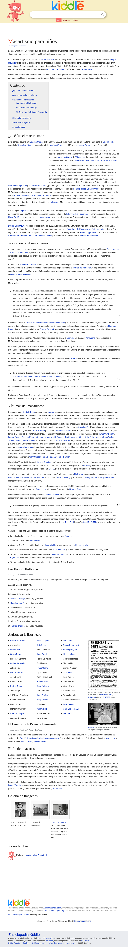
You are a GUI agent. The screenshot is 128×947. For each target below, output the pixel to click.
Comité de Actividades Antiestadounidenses (45, 323)
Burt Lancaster (71, 437)
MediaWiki (85, 941)
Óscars (68, 536)
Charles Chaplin (51, 495)
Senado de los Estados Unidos (86, 189)
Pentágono (90, 338)
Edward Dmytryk (47, 329)
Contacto (70, 943)
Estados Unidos (48, 59)
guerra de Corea (83, 145)
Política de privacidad (56, 943)
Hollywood (54, 202)
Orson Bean (15, 654)
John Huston (95, 437)
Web (58, 20)
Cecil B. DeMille (90, 522)
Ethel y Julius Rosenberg (77, 214)
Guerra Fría (108, 142)
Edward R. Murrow (28, 264)
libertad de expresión (17, 186)
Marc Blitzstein (16, 672)
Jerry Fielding (43, 686)
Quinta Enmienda (38, 186)
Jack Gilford (42, 709)
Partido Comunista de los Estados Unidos (32, 195)
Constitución (83, 427)
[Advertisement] (64, 30)
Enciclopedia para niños (17, 46)
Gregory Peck (28, 437)
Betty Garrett (42, 700)
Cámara (73, 358)
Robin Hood (41, 489)
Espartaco (14, 558)
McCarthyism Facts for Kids (38, 855)
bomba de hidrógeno (89, 236)
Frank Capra (42, 668)
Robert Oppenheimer (89, 232)
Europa (51, 412)
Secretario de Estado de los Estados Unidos (86, 229)
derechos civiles (26, 447)
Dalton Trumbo (38, 430)
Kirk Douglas (58, 437)
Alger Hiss (24, 211)
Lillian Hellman (69, 654)
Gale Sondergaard (71, 709)
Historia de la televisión (20, 274)
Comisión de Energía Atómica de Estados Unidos (30, 236)
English (75, 20)
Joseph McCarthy (64, 157)
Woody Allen (34, 541)
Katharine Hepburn (43, 437)
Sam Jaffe (67, 672)
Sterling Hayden (90, 477)
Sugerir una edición (82, 921)
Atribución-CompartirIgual (55, 911)
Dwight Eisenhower (16, 226)
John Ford (69, 522)
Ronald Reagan (49, 457)
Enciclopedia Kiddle (52, 908)
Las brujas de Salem (55, 69)
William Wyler (40, 741)
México (86, 465)
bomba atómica (56, 145)
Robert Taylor (64, 457)
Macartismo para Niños (18, 915)
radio (110, 695)
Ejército (70, 338)
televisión (103, 695)
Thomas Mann (14, 440)
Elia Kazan (24, 477)
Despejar (97, 14)
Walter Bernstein (17, 641)
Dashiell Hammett (71, 645)
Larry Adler (15, 650)
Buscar (103, 14)
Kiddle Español (14, 943)
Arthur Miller (87, 69)
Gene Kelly (84, 437)
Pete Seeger (68, 704)
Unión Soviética (24, 145)
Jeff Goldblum (58, 550)
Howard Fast (75, 489)
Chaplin (91, 727)
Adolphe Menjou (106, 477)
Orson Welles (108, 437)
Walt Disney (13, 477)
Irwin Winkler (51, 545)
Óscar (51, 469)
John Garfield (42, 695)
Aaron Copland (43, 641)
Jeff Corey (41, 645)
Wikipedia (49, 941)
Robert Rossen (37, 477)
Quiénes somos (38, 943)
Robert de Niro (81, 545)
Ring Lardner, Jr (17, 603)
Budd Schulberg (63, 477)
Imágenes (66, 20)
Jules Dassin (42, 654)
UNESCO (106, 697)
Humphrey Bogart (106, 434)
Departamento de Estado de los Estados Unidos (95, 160)
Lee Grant (67, 641)
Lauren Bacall (14, 437)
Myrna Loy (110, 738)
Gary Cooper (35, 457)
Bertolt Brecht (29, 412)
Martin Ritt (67, 713)
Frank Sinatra (29, 440)
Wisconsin (79, 157)
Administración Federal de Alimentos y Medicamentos (37, 376)
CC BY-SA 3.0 (48, 938)
